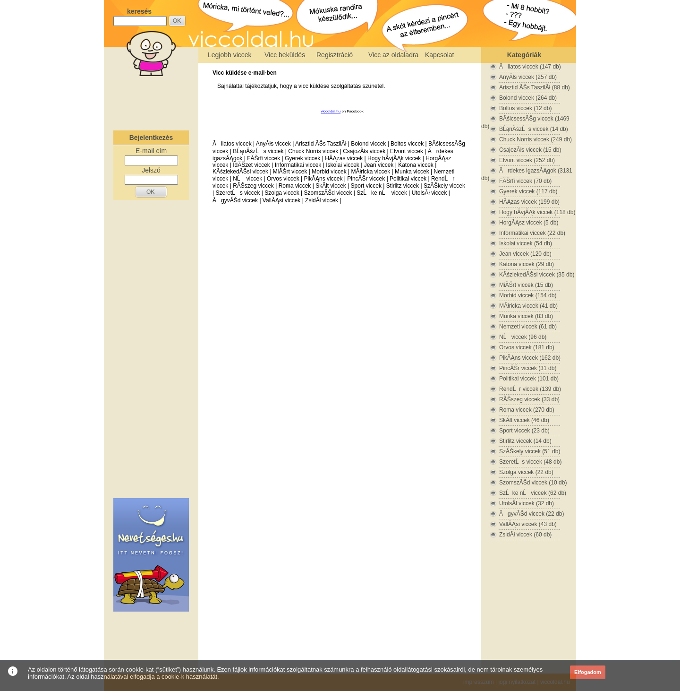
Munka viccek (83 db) (526, 316)
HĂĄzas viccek (344, 158)
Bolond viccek (368, 143)
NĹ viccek (247, 178)
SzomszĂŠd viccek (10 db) (533, 482)
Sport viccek (366, 185)
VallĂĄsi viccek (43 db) (528, 524)
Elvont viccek (406, 151)
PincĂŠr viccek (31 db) (527, 368)
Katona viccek (416, 165)
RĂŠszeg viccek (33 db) (529, 399)
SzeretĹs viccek (237, 193)
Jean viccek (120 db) (525, 253)
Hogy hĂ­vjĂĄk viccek (394, 158)
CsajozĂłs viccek (364, 151)
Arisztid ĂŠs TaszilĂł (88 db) (534, 87)
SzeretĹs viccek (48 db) (530, 461)
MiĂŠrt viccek (290, 171)
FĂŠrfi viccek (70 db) (525, 181)
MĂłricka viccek (370, 171)
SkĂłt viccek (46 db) (524, 420)
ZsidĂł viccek (321, 200)
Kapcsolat (439, 55)
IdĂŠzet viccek (251, 165)
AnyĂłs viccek (273, 143)
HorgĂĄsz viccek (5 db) (528, 222)
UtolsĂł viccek (429, 193)
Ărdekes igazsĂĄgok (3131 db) (526, 170)
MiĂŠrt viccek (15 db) (526, 285)
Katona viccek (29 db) (526, 264)
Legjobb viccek (230, 55)
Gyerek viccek (302, 158)
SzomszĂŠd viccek (328, 193)
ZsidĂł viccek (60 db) (525, 534)
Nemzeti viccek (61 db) (528, 326)
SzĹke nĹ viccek (382, 193)
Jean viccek (379, 165)
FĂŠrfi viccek (263, 158)
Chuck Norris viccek (313, 151)
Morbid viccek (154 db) (527, 295)
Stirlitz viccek (402, 185)
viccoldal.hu (330, 111)
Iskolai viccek (342, 165)
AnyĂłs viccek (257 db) (528, 77)
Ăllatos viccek (232, 143)
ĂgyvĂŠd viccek (235, 200)
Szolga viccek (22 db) (526, 472)
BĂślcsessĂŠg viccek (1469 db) (525, 118)
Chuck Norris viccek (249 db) (535, 139)
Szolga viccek (281, 193)
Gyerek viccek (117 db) (528, 191)
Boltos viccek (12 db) (525, 108)
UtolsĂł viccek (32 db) (526, 503)
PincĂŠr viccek (366, 178)
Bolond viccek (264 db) (528, 98)
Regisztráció (334, 55)
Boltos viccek (407, 143)
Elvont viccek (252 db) (527, 160)
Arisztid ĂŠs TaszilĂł (320, 143)
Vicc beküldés (284, 55)
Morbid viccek (329, 171)
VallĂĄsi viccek (281, 200)
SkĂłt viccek (330, 185)
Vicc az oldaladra (393, 55)
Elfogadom (587, 672)
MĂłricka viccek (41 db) (528, 305)
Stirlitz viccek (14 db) (525, 441)
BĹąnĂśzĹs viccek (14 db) (533, 129)
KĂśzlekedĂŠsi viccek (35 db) (536, 274)
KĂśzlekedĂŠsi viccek (240, 171)
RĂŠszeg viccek (253, 185)
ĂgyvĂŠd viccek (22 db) (531, 513)
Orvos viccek (283, 178)
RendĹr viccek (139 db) (530, 389)
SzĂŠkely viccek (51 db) (529, 451)
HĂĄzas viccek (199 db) (529, 202)
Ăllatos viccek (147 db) (530, 66)
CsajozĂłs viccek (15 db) (530, 150)
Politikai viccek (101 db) (529, 378)
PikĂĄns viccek (323, 178)
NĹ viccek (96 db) (522, 337)
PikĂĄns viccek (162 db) (530, 357)
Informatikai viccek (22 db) (532, 233)
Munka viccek (412, 171)
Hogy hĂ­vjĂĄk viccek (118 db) (537, 212)
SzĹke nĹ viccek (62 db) (532, 493)
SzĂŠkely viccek (444, 185)
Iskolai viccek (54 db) (525, 243)
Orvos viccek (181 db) (526, 347)
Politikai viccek (408, 178)
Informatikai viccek (298, 165)
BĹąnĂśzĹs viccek (258, 151)
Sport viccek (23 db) (524, 430)
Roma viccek (295, 185)
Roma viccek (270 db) (526, 409)
